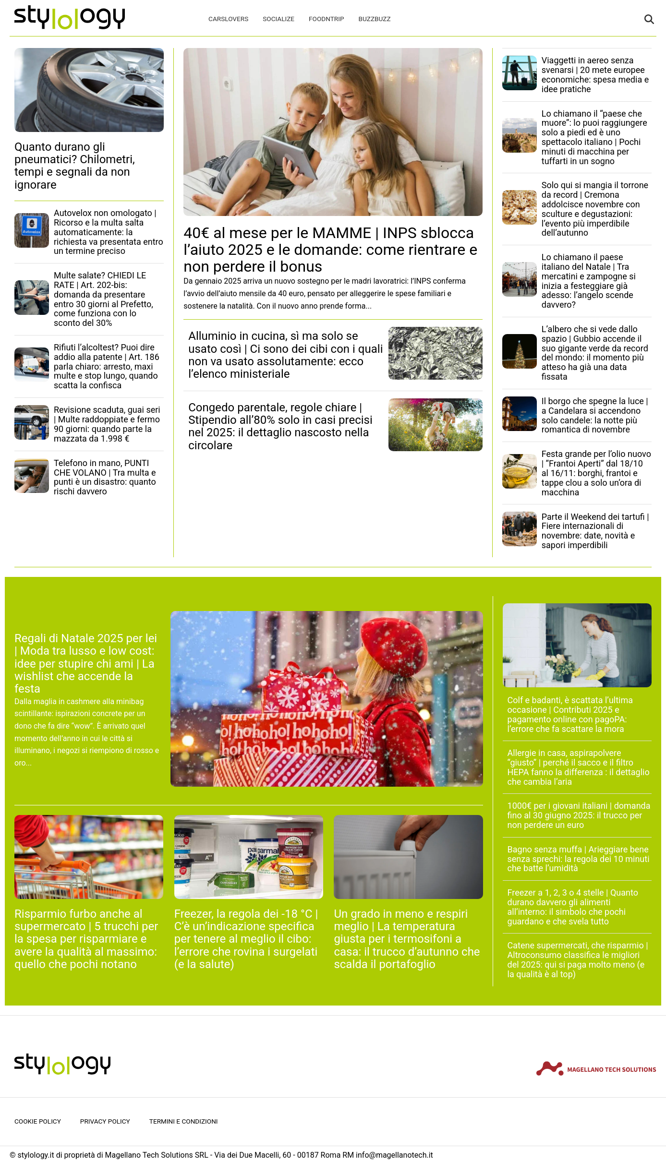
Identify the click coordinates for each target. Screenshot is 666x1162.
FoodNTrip (326, 19)
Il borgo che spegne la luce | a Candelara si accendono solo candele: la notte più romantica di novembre (595, 415)
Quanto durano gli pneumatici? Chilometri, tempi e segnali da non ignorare (74, 166)
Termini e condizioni (183, 1121)
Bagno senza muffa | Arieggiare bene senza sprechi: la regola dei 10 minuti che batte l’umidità (579, 859)
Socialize (278, 19)
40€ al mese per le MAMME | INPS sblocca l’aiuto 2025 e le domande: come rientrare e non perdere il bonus (330, 250)
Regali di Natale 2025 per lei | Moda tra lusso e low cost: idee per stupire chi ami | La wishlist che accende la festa (85, 664)
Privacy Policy (105, 1121)
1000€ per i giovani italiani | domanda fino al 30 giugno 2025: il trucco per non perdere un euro (579, 815)
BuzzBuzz (374, 19)
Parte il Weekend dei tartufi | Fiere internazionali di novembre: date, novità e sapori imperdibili (595, 531)
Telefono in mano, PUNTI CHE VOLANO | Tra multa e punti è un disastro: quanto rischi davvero (105, 477)
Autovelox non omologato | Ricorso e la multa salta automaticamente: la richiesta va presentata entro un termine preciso (108, 232)
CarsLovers (228, 19)
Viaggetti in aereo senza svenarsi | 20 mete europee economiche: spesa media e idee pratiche (595, 74)
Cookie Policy (37, 1121)
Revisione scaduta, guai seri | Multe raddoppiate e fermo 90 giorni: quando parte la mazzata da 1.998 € (107, 424)
